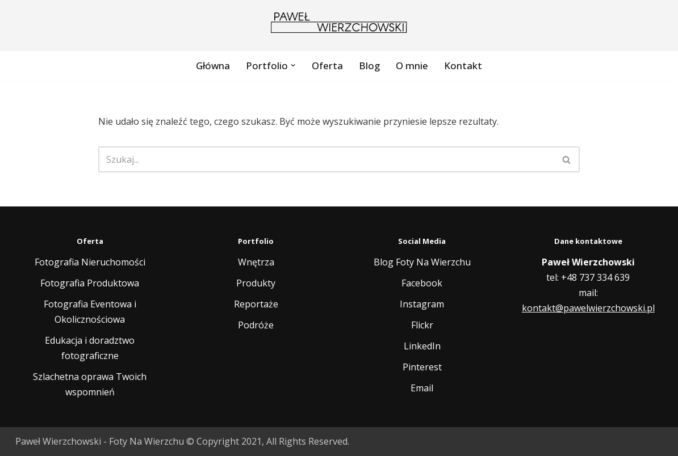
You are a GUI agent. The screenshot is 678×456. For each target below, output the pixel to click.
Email (422, 388)
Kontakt (463, 65)
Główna (213, 65)
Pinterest (422, 367)
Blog (369, 65)
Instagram (422, 304)
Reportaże (256, 304)
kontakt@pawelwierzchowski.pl (588, 308)
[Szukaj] (326, 159)
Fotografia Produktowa (89, 283)
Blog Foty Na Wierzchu (422, 262)
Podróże (256, 325)
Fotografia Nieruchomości (90, 262)
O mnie (412, 65)
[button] (293, 65)
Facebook (421, 283)
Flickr (422, 325)
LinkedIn (422, 346)
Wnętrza (256, 262)
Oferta (327, 65)
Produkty (255, 283)
